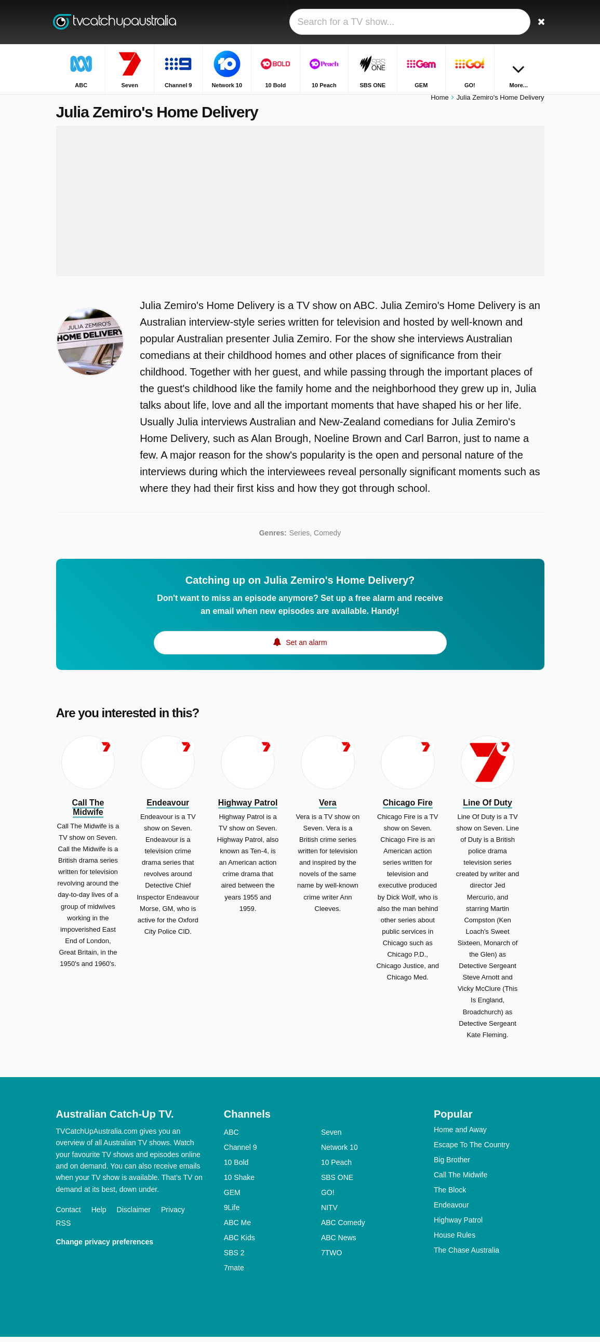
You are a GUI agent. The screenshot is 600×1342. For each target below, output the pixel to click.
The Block (450, 1195)
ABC (231, 1137)
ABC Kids (239, 1243)
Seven (331, 1137)
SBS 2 (234, 1258)
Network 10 (339, 1152)
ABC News (338, 1243)
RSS (63, 1228)
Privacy (173, 1215)
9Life (231, 1213)
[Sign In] (513, 22)
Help (98, 1215)
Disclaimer (134, 1215)
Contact (68, 1215)
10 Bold (236, 1167)
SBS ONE (337, 1182)
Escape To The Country (472, 1150)
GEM (232, 1197)
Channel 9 (240, 1152)
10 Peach (336, 1167)
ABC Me (237, 1228)
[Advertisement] (300, 206)
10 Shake (239, 1182)
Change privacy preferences (105, 1247)
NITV (329, 1213)
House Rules (454, 1240)
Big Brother (452, 1165)
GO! (328, 1197)
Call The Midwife (460, 1180)
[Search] (538, 22)
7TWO (331, 1258)
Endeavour (451, 1210)
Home (440, 102)
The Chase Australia (466, 1255)
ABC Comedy (343, 1228)
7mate (234, 1273)
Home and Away (460, 1135)
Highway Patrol (458, 1225)
